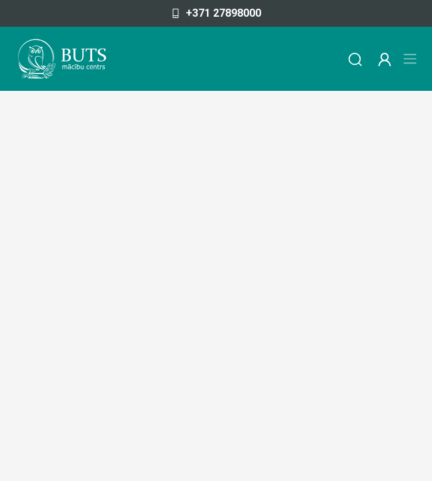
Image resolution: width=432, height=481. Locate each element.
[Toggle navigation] (410, 59)
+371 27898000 (216, 13)
